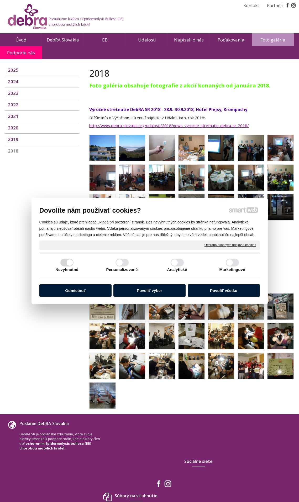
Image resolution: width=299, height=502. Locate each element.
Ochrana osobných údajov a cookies (230, 245)
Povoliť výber (149, 290)
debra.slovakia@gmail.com (255, 463)
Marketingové (232, 269)
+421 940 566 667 (247, 458)
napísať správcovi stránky (137, 483)
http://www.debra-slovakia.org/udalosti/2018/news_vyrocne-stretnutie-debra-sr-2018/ (169, 125)
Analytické (177, 269)
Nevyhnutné (66, 269)
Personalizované (122, 269)
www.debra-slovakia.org (253, 468)
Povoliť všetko (223, 290)
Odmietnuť (75, 290)
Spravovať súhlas (227, 483)
